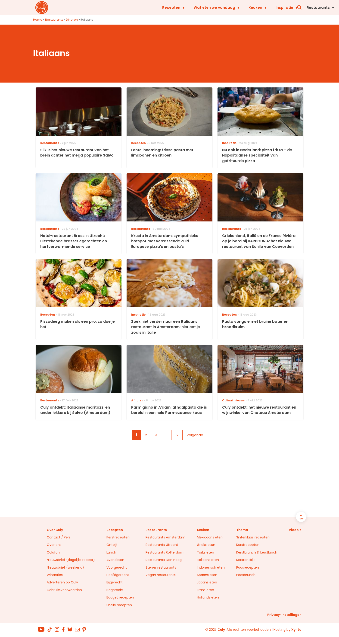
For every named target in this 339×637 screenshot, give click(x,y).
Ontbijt (112, 544)
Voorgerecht (116, 567)
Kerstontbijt (245, 559)
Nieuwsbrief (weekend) (65, 567)
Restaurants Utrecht (162, 544)
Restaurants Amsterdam (165, 537)
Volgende (195, 434)
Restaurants (271, 7)
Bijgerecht (114, 582)
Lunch (111, 552)
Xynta (296, 629)
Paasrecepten (247, 567)
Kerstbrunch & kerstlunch (256, 552)
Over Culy (55, 530)
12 (176, 434)
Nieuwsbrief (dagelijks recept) (71, 559)
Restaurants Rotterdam (164, 552)
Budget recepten (120, 597)
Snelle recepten (119, 605)
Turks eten (205, 552)
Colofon (53, 552)
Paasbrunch (245, 575)
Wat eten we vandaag (168, 7)
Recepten (125, 7)
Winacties (55, 575)
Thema (242, 530)
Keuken (209, 7)
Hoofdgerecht (117, 575)
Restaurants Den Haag (164, 559)
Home (37, 19)
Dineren (72, 19)
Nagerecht (115, 590)
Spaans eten (207, 575)
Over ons (54, 544)
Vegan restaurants (161, 575)
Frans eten (205, 590)
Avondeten (115, 559)
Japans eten (207, 582)
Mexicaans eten (210, 537)
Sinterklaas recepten (253, 537)
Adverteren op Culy (62, 582)
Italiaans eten (208, 559)
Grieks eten (206, 544)
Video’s (295, 530)
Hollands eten (208, 597)
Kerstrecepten (118, 537)
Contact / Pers (59, 537)
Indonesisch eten (211, 567)
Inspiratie (238, 7)
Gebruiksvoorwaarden (64, 590)
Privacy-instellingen (284, 614)
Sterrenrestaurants (161, 567)
